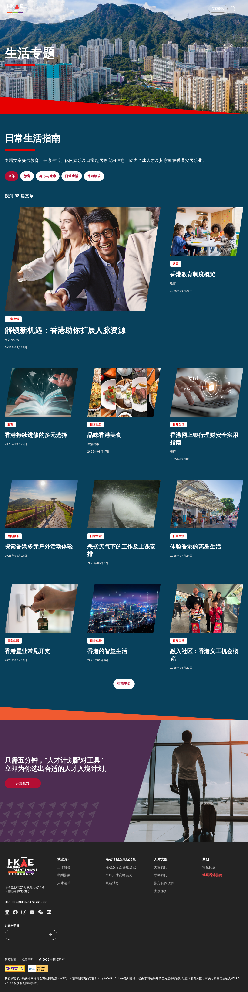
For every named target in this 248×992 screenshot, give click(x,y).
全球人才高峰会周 (119, 875)
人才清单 (64, 883)
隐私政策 (10, 959)
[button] (218, 9)
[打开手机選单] (240, 8)
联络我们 (161, 875)
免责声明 (28, 959)
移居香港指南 (212, 875)
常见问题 (209, 867)
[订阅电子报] (27, 935)
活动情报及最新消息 (121, 859)
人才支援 (161, 859)
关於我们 (161, 867)
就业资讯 (64, 859)
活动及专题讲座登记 (121, 867)
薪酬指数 (64, 875)
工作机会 (64, 867)
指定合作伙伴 (164, 883)
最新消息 (112, 883)
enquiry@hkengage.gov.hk (26, 902)
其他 (205, 859)
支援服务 (161, 891)
